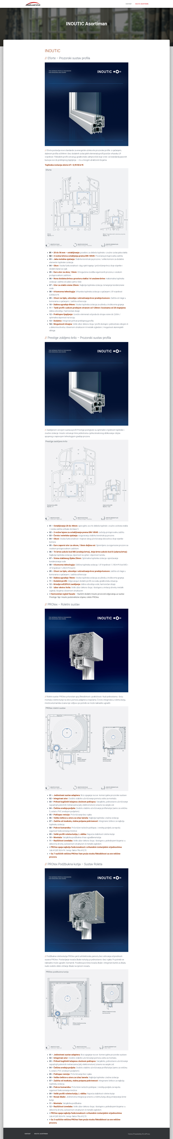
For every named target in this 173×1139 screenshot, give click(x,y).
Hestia (130, 1135)
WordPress (146, 1135)
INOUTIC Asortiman (141, 4)
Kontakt (129, 4)
